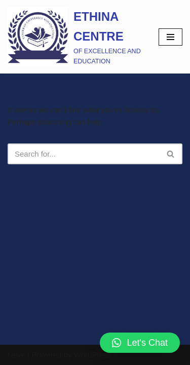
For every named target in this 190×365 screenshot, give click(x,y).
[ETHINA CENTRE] (75, 36)
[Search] (84, 153)
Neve (16, 354)
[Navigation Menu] (170, 37)
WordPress (92, 354)
